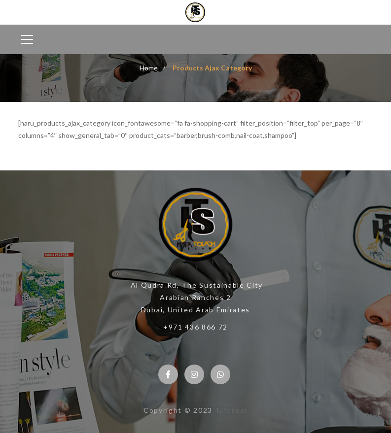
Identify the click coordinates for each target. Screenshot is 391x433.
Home (149, 68)
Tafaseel (231, 410)
